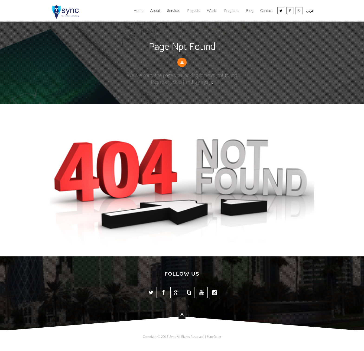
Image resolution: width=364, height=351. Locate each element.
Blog (249, 10)
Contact (266, 10)
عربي (310, 10)
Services (173, 10)
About (155, 10)
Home (138, 10)
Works (212, 10)
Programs (231, 10)
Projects (193, 10)
